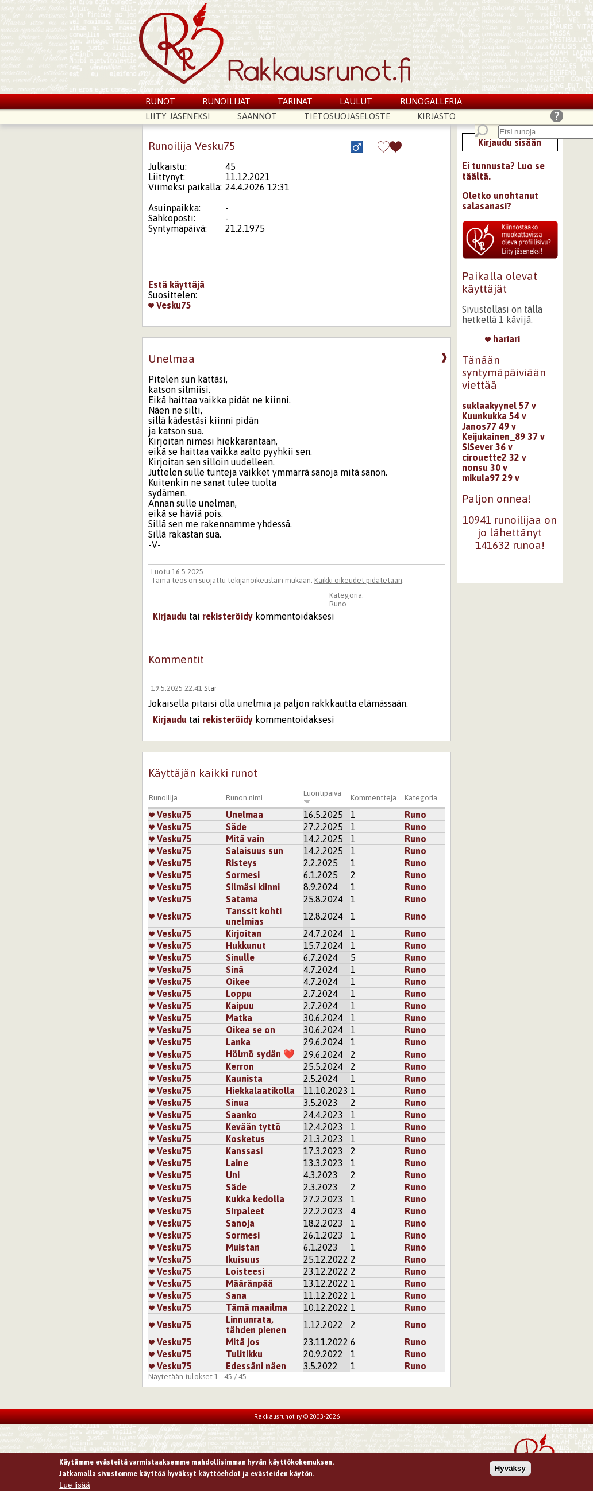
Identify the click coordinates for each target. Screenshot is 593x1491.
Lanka (238, 1042)
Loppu (239, 993)
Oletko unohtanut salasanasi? (500, 200)
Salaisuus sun (254, 851)
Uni (233, 1175)
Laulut (356, 101)
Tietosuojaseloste (347, 116)
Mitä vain (245, 839)
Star (210, 688)
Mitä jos (243, 1342)
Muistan (243, 1247)
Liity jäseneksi (177, 116)
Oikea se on (250, 1030)
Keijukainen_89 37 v (503, 436)
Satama (242, 899)
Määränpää (249, 1283)
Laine (237, 1163)
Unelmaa (244, 814)
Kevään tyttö (253, 1127)
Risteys (241, 863)
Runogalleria (431, 101)
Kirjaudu (170, 616)
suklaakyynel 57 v (499, 405)
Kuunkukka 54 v (494, 416)
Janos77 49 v (489, 426)
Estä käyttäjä (176, 284)
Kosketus (245, 1139)
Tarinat (295, 101)
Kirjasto (436, 116)
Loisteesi (245, 1271)
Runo (337, 603)
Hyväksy (510, 1469)
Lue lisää (74, 1485)
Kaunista (244, 1078)
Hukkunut (246, 945)
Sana (236, 1295)
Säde (236, 827)
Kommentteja (373, 797)
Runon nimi (244, 797)
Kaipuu (240, 1006)
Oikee (238, 981)
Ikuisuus (243, 1259)
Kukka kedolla (255, 1199)
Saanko (241, 1115)
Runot (160, 101)
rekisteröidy (227, 616)
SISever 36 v (487, 447)
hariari (502, 339)
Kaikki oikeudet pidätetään (358, 580)
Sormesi (243, 875)
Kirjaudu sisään (509, 142)
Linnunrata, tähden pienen (256, 1324)
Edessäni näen (256, 1366)
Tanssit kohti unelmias (254, 916)
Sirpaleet (245, 1211)
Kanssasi (244, 1151)
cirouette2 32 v (494, 457)
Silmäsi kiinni (253, 887)
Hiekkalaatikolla (260, 1090)
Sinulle (240, 957)
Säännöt (257, 116)
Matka (239, 1018)
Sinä (235, 969)
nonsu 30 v (484, 467)
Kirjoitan (243, 933)
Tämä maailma (256, 1307)
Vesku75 (169, 305)
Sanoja (240, 1223)
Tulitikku (244, 1354)
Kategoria (421, 797)
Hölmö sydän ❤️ (260, 1054)
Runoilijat (226, 101)
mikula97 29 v (490, 478)
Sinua (237, 1102)
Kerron (240, 1066)
